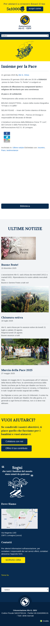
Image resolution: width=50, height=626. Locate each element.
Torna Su (5, 575)
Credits (46, 621)
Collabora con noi (14, 441)
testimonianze (12, 150)
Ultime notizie (18, 147)
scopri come (35, 8)
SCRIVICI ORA (13, 560)
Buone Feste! (9, 264)
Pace (3, 150)
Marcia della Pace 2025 (16, 370)
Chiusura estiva (12, 317)
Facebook (3, 568)
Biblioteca (25, 206)
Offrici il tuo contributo (16, 448)
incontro (41, 147)
